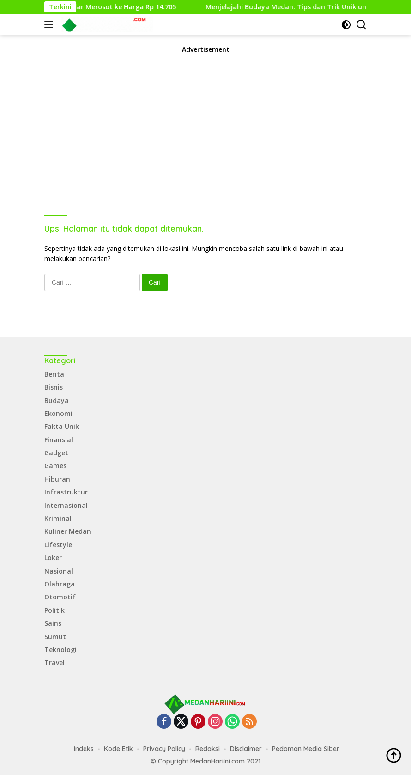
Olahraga (59, 584)
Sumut (55, 636)
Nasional (58, 571)
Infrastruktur (66, 492)
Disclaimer (246, 748)
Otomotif (60, 596)
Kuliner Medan (67, 531)
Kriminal (58, 518)
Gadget (56, 452)
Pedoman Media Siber (305, 748)
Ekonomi (58, 413)
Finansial (58, 439)
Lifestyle (58, 544)
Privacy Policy (164, 748)
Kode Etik (118, 748)
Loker (53, 557)
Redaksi (207, 748)
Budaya (56, 400)
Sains (52, 623)
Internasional (66, 505)
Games (55, 465)
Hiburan (57, 479)
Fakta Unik (61, 426)
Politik (54, 610)
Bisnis (53, 387)
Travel (54, 662)
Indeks (84, 748)
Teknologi (60, 649)
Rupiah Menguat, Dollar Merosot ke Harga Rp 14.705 (98, 7)
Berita (54, 374)
